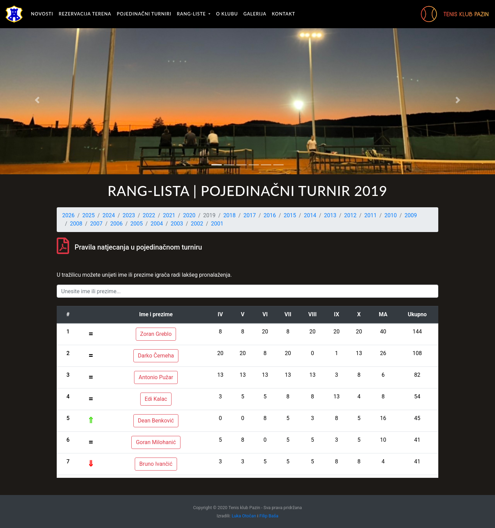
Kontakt (283, 13)
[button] (37, 100)
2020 (189, 215)
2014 (310, 215)
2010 (390, 215)
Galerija (254, 13)
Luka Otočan (244, 515)
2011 (370, 215)
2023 (129, 215)
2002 (197, 223)
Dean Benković (156, 420)
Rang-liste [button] (192, 13)
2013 (330, 215)
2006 (116, 223)
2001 (217, 223)
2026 (68, 215)
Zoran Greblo (156, 334)
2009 (411, 215)
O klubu (227, 13)
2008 (76, 223)
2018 (229, 215)
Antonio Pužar (156, 377)
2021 (169, 215)
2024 (108, 215)
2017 (249, 215)
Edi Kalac (156, 399)
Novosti (42, 13)
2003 (177, 223)
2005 (136, 223)
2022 (149, 215)
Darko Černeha (156, 355)
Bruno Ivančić (155, 464)
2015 (290, 215)
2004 (157, 223)
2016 (270, 215)
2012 (350, 215)
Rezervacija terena (85, 13)
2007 (96, 223)
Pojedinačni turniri (144, 13)
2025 (88, 215)
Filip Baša (269, 515)
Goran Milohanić (156, 442)
